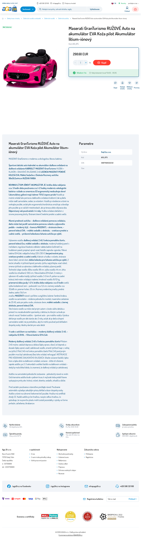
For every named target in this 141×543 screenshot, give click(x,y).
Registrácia (89, 457)
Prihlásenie (89, 454)
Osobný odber (63, 464)
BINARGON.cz (77, 535)
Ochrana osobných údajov (67, 470)
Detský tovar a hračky (13, 18)
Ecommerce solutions (66, 535)
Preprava (61, 467)
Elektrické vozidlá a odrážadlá (32, 18)
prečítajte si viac (132, 3)
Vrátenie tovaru (63, 457)
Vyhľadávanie (94, 9)
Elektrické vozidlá (49, 18)
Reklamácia (62, 460)
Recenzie (61, 473)
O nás (33, 454)
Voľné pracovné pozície (38, 460)
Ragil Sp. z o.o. (106, 152)
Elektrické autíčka (63, 18)
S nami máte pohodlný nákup (41, 457)
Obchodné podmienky (65, 454)
